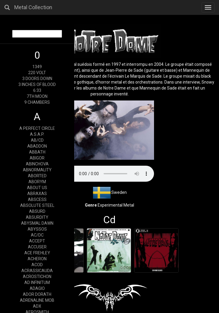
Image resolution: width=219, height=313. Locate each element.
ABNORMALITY (37, 169)
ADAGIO (37, 288)
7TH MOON (37, 96)
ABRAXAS (37, 193)
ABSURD (37, 211)
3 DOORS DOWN (37, 78)
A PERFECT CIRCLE (37, 128)
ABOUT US (37, 187)
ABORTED (37, 175)
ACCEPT (37, 241)
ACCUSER (37, 247)
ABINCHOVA (37, 164)
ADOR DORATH (37, 294)
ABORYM (37, 181)
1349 (37, 66)
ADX (37, 306)
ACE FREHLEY (37, 252)
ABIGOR (37, 158)
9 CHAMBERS (37, 102)
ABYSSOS (37, 229)
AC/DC (37, 235)
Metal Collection (33, 7)
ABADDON (37, 146)
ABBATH (37, 152)
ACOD (37, 264)
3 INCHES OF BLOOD (37, 84)
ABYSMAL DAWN (37, 223)
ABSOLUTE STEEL (37, 205)
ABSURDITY (37, 217)
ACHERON (37, 258)
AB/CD (37, 140)
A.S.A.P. (37, 134)
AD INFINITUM (37, 282)
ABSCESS (37, 199)
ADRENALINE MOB (37, 300)
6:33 (37, 90)
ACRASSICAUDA (37, 270)
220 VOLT (37, 72)
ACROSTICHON (37, 276)
